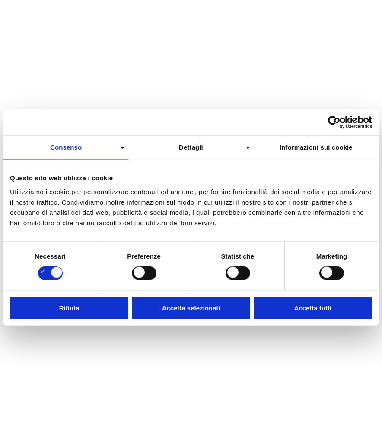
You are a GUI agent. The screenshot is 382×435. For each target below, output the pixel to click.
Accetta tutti (312, 307)
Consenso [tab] (66, 147)
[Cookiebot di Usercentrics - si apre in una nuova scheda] (334, 122)
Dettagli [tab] (191, 147)
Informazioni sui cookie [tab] (316, 147)
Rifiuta (69, 307)
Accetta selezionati (191, 307)
